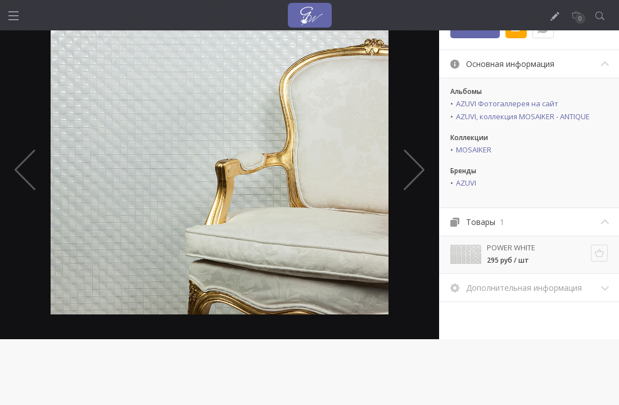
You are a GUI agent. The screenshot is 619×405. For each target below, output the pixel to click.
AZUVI (466, 183)
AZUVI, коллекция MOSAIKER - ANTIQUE (523, 116)
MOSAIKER (473, 150)
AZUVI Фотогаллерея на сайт (507, 103)
